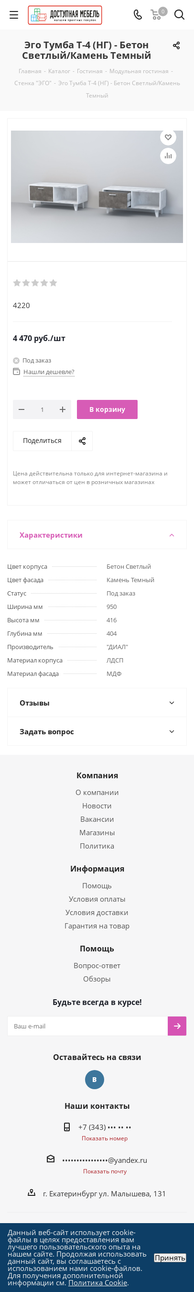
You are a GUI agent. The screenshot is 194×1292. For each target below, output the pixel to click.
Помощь (97, 885)
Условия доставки (97, 912)
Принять (170, 1257)
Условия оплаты (97, 899)
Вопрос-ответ (97, 965)
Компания (97, 775)
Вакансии (97, 819)
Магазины (97, 832)
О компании (97, 792)
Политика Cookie (97, 1282)
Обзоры (97, 978)
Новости (97, 805)
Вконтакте (94, 1079)
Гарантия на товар (97, 925)
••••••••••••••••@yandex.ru (104, 1160)
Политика (97, 845)
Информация (97, 868)
